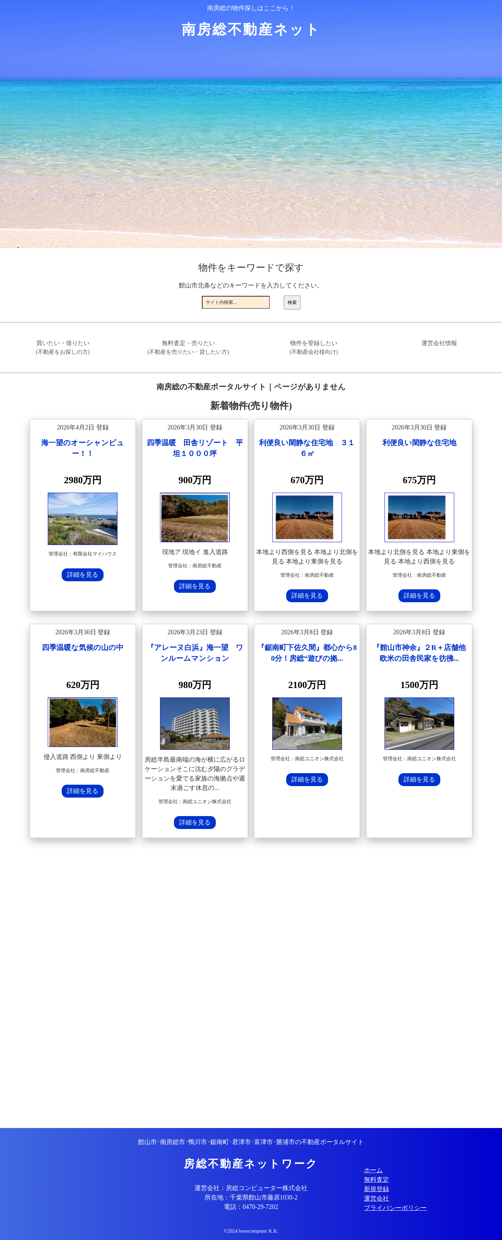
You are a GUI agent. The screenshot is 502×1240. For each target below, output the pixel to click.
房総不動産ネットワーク (251, 1164)
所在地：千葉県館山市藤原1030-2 (251, 1197)
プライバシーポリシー (395, 1207)
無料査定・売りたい (188, 347)
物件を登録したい (314, 347)
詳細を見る (82, 574)
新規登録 (376, 1189)
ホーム (373, 1170)
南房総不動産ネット (251, 29)
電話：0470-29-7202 (251, 1206)
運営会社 (376, 1198)
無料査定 (376, 1179)
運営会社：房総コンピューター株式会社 (251, 1188)
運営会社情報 (439, 343)
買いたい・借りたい (63, 347)
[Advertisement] (239, 984)
